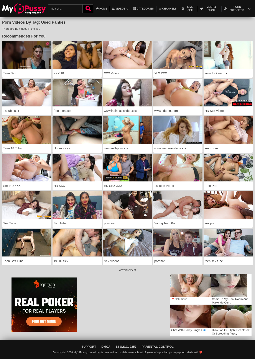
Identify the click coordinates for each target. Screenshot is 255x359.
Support (88, 346)
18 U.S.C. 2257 (126, 346)
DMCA (105, 346)
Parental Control (158, 346)
